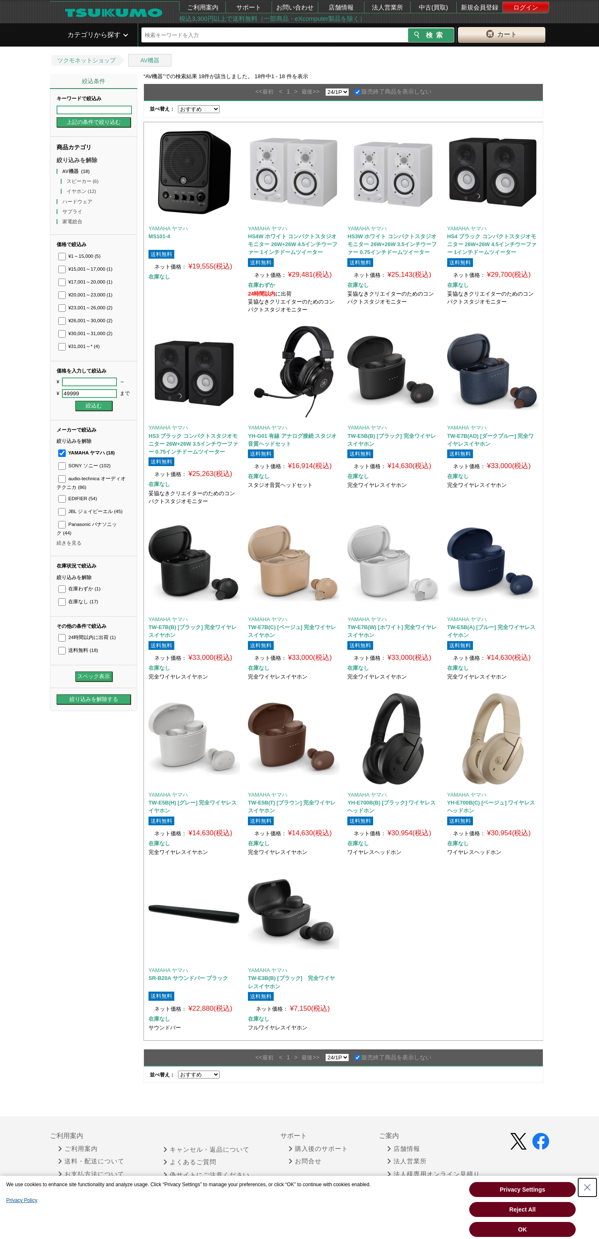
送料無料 (78, 650)
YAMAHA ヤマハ (86, 452)
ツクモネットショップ (86, 60)
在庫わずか (79, 588)
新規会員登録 (479, 7)
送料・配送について (91, 1161)
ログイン (525, 7)
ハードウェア (78, 201)
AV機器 (149, 60)
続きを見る (69, 543)
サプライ (73, 211)
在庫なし (78, 601)
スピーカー (83, 181)
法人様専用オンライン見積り (433, 1174)
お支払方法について (91, 1174)
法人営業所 (387, 7)
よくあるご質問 (189, 1162)
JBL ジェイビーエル (90, 511)
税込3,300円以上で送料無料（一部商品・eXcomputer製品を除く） (272, 18)
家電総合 (73, 221)
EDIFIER (77, 498)
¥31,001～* (79, 346)
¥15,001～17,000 (85, 269)
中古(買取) (433, 7)
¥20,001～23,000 (85, 294)
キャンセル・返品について (206, 1149)
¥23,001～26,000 (85, 307)
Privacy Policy (21, 1200)
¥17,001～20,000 (85, 281)
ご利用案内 (202, 7)
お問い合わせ (295, 7)
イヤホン (82, 191)
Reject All (522, 1209)
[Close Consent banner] (587, 1187)
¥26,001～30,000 (85, 320)
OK (522, 1229)
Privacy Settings (522, 1189)
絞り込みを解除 (77, 160)
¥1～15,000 (79, 256)
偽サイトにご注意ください (206, 1175)
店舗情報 (341, 7)
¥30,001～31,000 (85, 333)
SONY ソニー (84, 465)
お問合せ (305, 1161)
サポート (248, 7)
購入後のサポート (318, 1148)
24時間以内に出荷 (87, 637)
